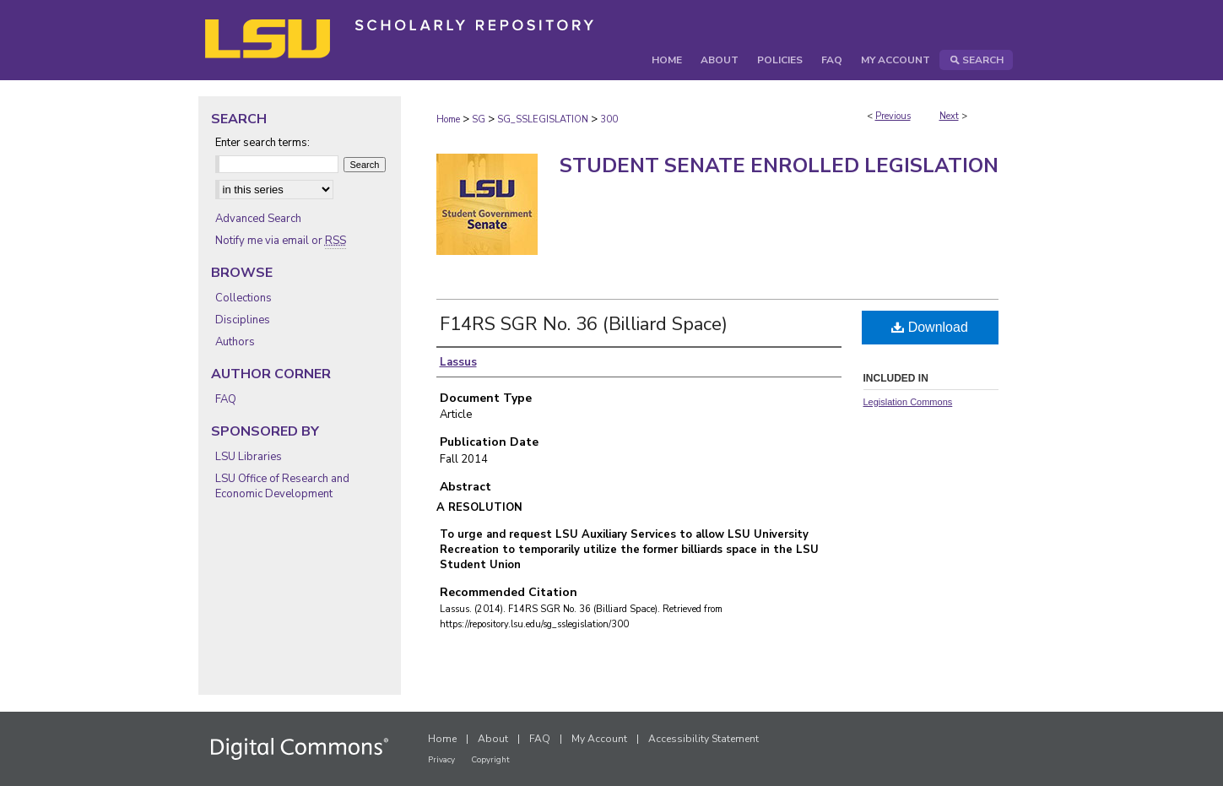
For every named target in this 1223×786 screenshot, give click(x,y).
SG (478, 119)
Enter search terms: (262, 142)
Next (949, 116)
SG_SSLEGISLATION (542, 119)
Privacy (441, 760)
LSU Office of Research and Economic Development (282, 486)
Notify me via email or (280, 240)
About (493, 738)
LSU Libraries (248, 456)
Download (929, 327)
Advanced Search (258, 218)
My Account (599, 738)
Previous (893, 116)
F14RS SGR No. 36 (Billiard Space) (584, 324)
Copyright (490, 760)
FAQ (225, 399)
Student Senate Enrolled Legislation (779, 165)
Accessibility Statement (703, 738)
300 (609, 119)
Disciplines (242, 320)
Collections (243, 298)
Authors (235, 342)
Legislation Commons (908, 402)
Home (448, 119)
